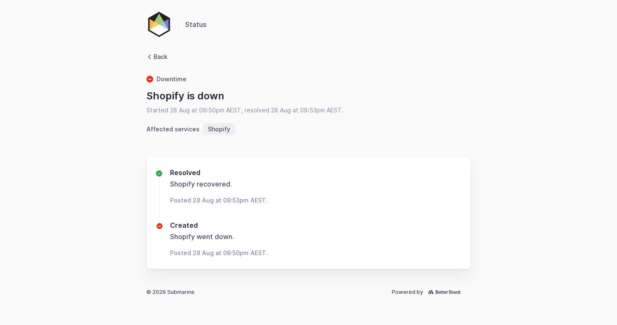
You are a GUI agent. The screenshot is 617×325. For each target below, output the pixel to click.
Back (157, 56)
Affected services (172, 129)
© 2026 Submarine (170, 292)
